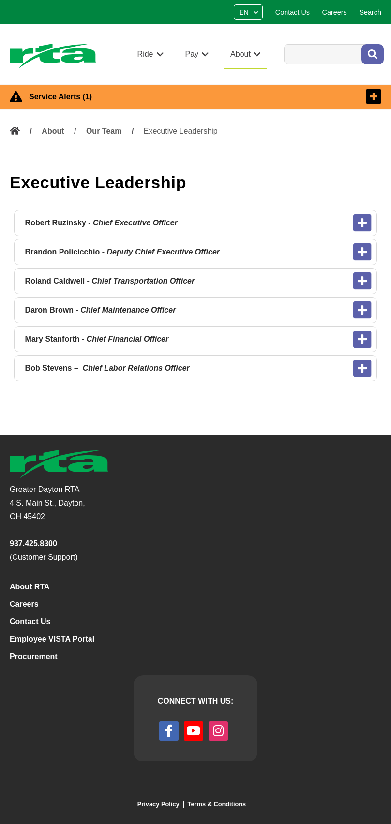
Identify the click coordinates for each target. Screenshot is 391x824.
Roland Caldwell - (110, 281)
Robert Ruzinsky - (102, 223)
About (53, 131)
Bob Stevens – (107, 368)
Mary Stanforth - (97, 339)
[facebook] (169, 731)
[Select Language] (249, 12)
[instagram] (218, 731)
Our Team (104, 131)
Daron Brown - (100, 310)
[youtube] (193, 731)
